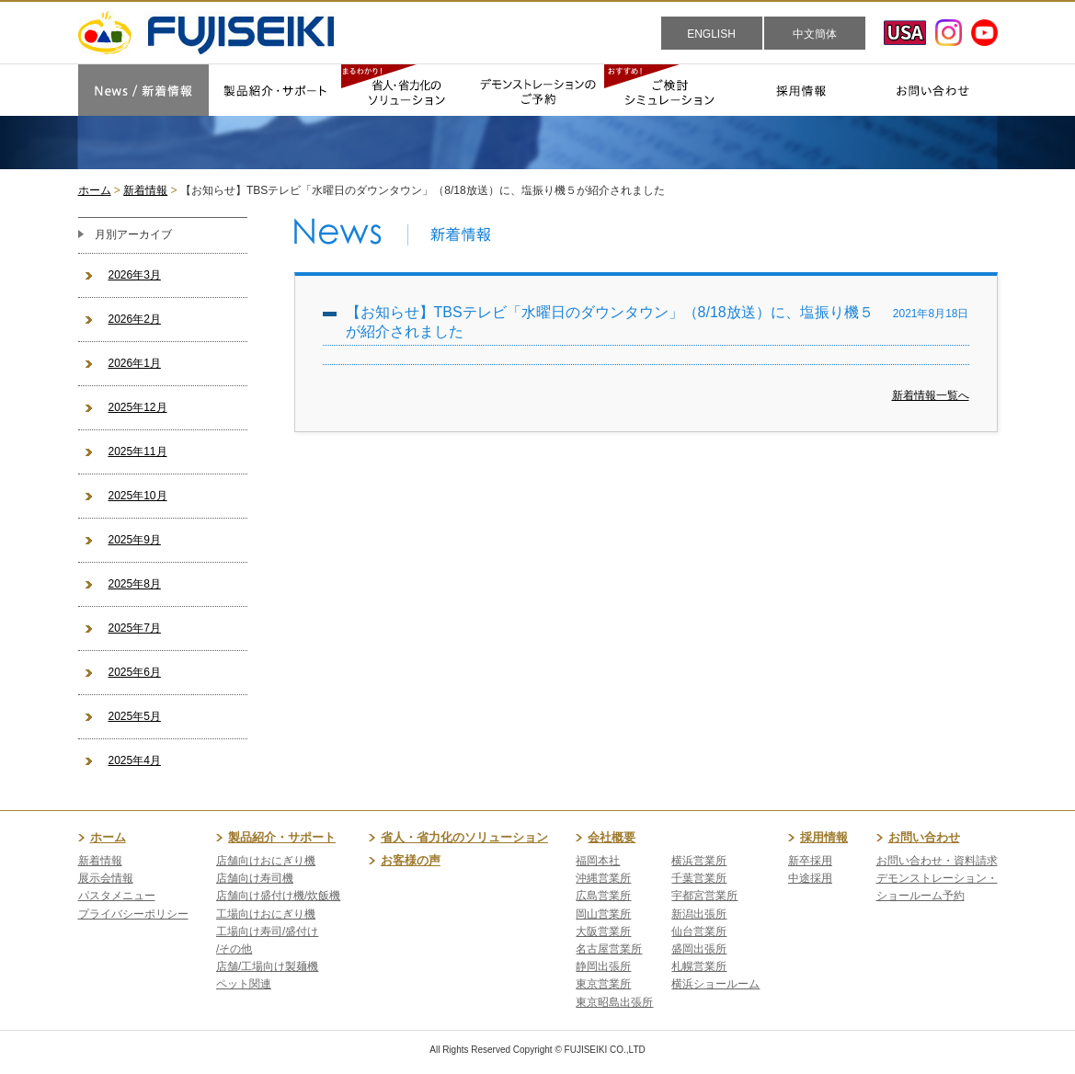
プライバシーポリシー (133, 914)
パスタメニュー (116, 895)
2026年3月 (135, 274)
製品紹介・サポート (282, 837)
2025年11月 (138, 451)
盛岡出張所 (698, 949)
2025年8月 (135, 583)
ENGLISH (711, 34)
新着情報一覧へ (930, 395)
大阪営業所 (603, 931)
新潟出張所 (698, 914)
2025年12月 (138, 407)
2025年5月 (135, 716)
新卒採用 (810, 860)
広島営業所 (603, 895)
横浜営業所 (698, 860)
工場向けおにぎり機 (265, 914)
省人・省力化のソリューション (464, 837)
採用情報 (824, 837)
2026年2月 (135, 319)
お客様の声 (410, 860)
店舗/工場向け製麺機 (267, 966)
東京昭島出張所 (614, 1002)
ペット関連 (243, 983)
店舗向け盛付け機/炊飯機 (278, 895)
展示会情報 (105, 878)
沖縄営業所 (603, 878)
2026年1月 (135, 363)
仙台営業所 (698, 931)
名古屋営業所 (609, 949)
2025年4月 (135, 760)
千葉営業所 (698, 878)
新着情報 (145, 190)
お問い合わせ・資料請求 (937, 860)
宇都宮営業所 (704, 895)
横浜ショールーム (715, 983)
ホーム (94, 190)
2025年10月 (138, 495)
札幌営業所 (698, 966)
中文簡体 (815, 34)
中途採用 (810, 878)
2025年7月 (135, 628)
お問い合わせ (924, 837)
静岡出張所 (603, 966)
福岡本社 (598, 860)
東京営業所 (603, 983)
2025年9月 (135, 539)
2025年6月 (135, 672)
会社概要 (611, 837)
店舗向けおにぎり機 (265, 860)
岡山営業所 (603, 914)
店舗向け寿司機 (254, 878)
